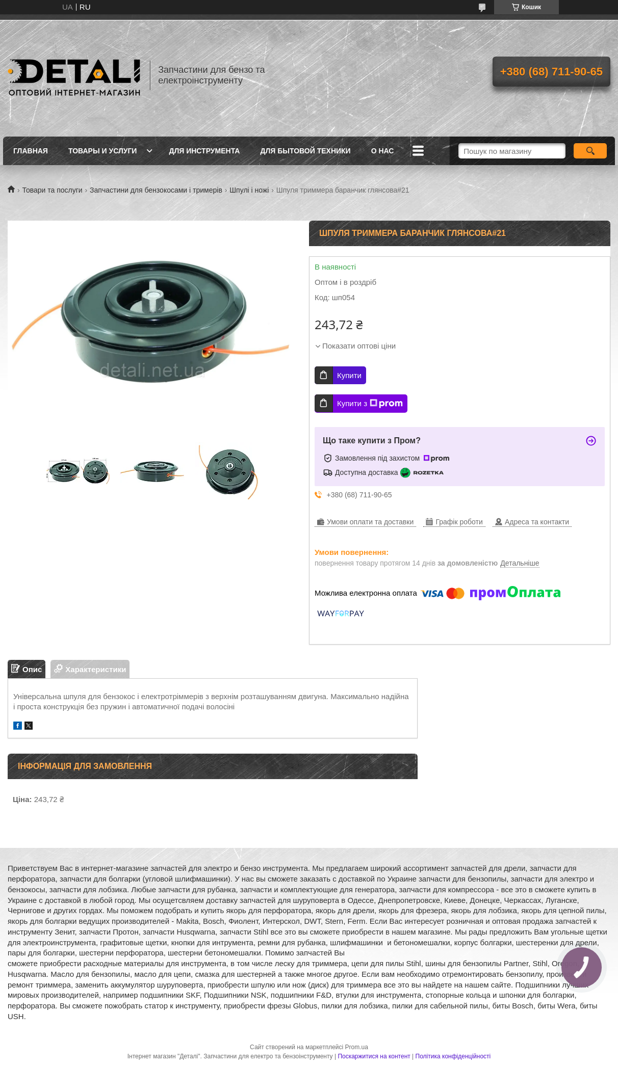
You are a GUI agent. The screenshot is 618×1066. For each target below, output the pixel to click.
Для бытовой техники (305, 151)
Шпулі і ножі (249, 190)
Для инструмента (204, 151)
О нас (382, 151)
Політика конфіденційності (453, 1056)
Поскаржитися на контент (374, 1056)
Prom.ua (356, 1047)
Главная (30, 151)
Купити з (370, 403)
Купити (349, 375)
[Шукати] (590, 150)
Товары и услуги (102, 151)
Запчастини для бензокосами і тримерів (156, 190)
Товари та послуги (52, 190)
